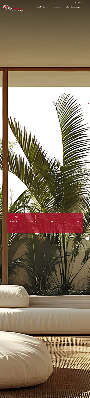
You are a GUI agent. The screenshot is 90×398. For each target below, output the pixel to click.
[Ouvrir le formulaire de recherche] (75, 221)
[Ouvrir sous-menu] (50, 7)
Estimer (41, 217)
